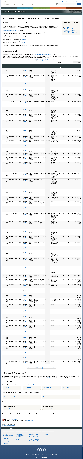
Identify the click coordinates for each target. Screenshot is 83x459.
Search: (59, 62)
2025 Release (7, 387)
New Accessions (45, 434)
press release (21, 35)
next (53, 59)
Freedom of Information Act (45, 454)
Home (4, 14)
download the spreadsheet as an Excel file (43, 54)
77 (40, 59)
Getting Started (32, 432)
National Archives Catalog (7, 437)
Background (66, 27)
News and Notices (46, 432)
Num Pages (60, 66)
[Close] (81, 448)
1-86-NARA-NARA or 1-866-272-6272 (41, 457)
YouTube (43, 450)
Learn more (73, 456)
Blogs (45, 450)
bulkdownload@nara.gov (48, 377)
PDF (24, 70)
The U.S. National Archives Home (18, 3)
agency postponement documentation (27, 384)
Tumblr (41, 450)
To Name (41, 67)
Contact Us (78, 1)
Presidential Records (6, 438)
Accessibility (32, 454)
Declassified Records (33, 437)
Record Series (69, 66)
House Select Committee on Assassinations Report (69, 31)
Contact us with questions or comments (8, 425)
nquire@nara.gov (10, 408)
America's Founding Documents (74, 8)
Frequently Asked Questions (12, 397)
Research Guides (33, 431)
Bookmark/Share (72, 1)
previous (31, 59)
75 (37, 59)
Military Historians (19, 434)
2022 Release (47, 387)
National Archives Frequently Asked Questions (34, 435)
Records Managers (19, 437)
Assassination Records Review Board (71, 32)
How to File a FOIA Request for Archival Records (34, 442)
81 (47, 59)
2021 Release (66, 387)
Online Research (7, 431)
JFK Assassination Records (19, 14)
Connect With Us (41, 448)
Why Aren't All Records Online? (34, 440)
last (55, 59)
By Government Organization (8, 435)
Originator (65, 67)
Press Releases (47, 397)
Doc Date (25, 67)
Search (78, 3)
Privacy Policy (37, 454)
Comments (79, 67)
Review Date (73, 66)
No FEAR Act (52, 454)
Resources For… (20, 431)
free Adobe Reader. (15, 419)
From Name (47, 66)
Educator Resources (41, 8)
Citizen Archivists (65, 1)
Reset (79, 62)
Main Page (66, 25)
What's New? (45, 431)
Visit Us (57, 8)
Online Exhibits (5, 443)
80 (45, 59)
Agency (20, 67)
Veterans (17, 439)
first (28, 59)
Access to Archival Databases (8, 439)
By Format (5, 434)
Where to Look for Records (34, 439)
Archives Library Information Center (8, 442)
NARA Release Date (11, 66)
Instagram (39, 450)
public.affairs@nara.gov (50, 408)
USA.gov (56, 454)
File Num (36, 67)
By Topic (4, 432)
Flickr (47, 450)
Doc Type (31, 67)
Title (52, 67)
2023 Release (27, 387)
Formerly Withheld (17, 66)
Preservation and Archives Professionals (20, 436)
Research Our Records (9, 8)
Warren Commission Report (69, 28)
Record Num (6, 66)
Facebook (36, 450)
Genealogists (18, 432)
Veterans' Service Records (25, 8)
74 (35, 59)
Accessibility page (29, 420)
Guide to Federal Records (33, 436)
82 (49, 59)
